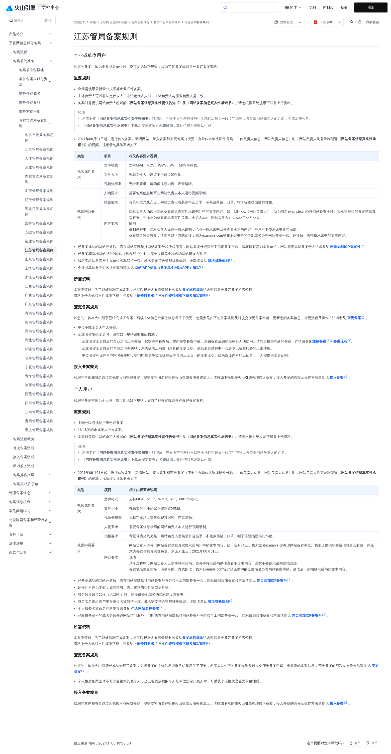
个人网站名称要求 (147, 608)
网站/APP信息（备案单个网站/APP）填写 (169, 268)
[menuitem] (31, 52)
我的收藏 (372, 22)
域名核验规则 (220, 261)
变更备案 (356, 318)
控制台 (328, 7)
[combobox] (293, 7)
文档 (312, 7)
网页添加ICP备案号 (347, 247)
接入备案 (338, 377)
